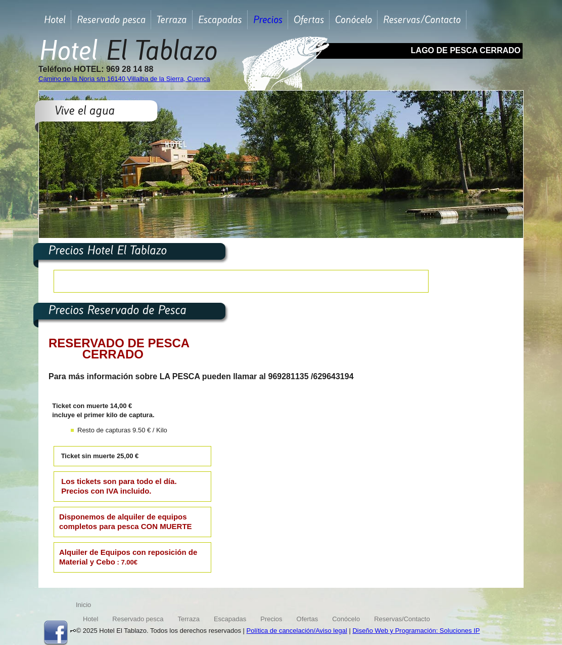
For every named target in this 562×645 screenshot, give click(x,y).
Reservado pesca (137, 619)
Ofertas (307, 619)
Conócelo (346, 619)
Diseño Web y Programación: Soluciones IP (416, 630)
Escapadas (230, 619)
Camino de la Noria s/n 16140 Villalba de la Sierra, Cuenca (124, 79)
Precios (271, 619)
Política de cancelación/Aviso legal (297, 630)
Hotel (90, 619)
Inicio (83, 605)
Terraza (189, 619)
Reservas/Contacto (402, 619)
